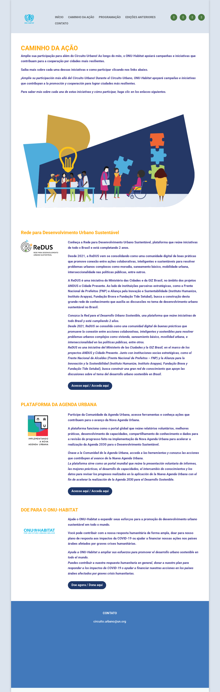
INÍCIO (59, 17)
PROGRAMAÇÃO (110, 17)
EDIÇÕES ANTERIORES (140, 17)
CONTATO (61, 23)
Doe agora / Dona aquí (87, 585)
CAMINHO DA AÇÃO (81, 17)
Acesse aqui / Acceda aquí (90, 386)
